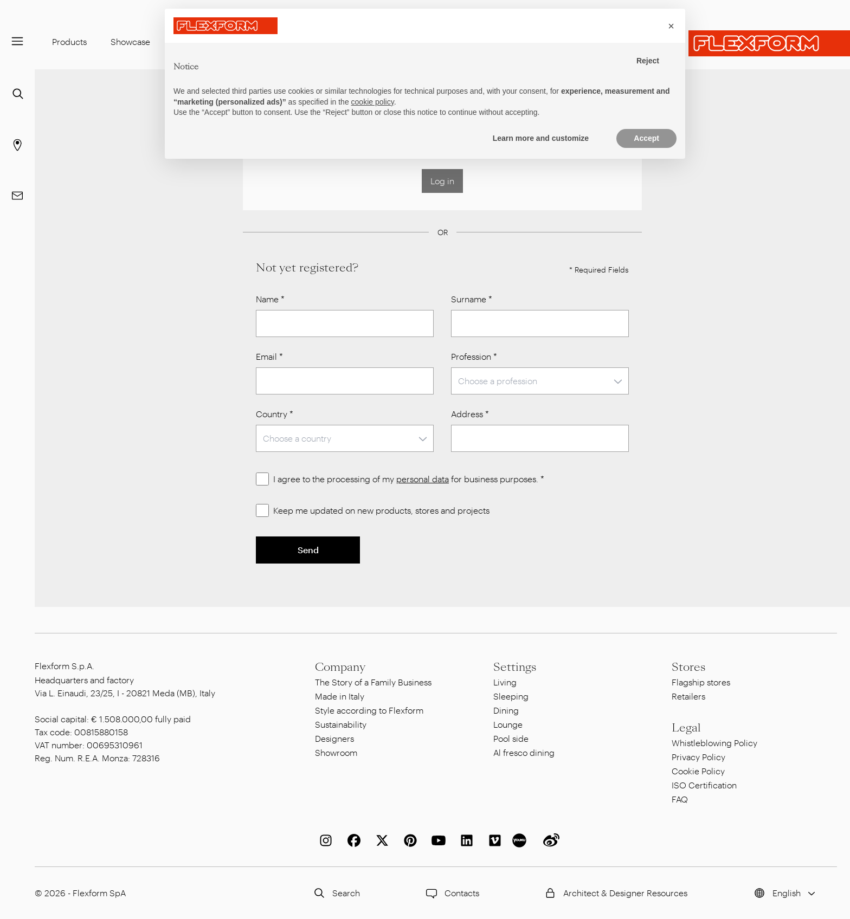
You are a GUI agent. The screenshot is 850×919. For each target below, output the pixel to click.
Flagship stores (701, 682)
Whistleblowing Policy (714, 742)
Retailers (688, 696)
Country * (274, 414)
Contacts (451, 893)
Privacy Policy (698, 757)
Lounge (508, 724)
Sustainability (340, 724)
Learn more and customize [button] (541, 138)
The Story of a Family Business (373, 682)
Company (340, 667)
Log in (442, 181)
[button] (671, 26)
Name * (270, 299)
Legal (686, 727)
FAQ (680, 799)
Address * (470, 414)
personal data (422, 479)
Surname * (471, 299)
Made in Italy (339, 696)
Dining (506, 710)
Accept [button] (646, 138)
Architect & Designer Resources (614, 893)
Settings (514, 667)
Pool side (511, 738)
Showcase (130, 41)
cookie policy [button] (372, 102)
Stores (688, 667)
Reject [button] (647, 60)
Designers (334, 738)
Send (308, 550)
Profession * (474, 356)
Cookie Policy (698, 771)
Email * (269, 356)
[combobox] (540, 380)
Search (335, 892)
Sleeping (511, 696)
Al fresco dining (524, 752)
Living (505, 682)
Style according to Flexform (369, 710)
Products (69, 41)
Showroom (336, 752)
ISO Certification (704, 785)
